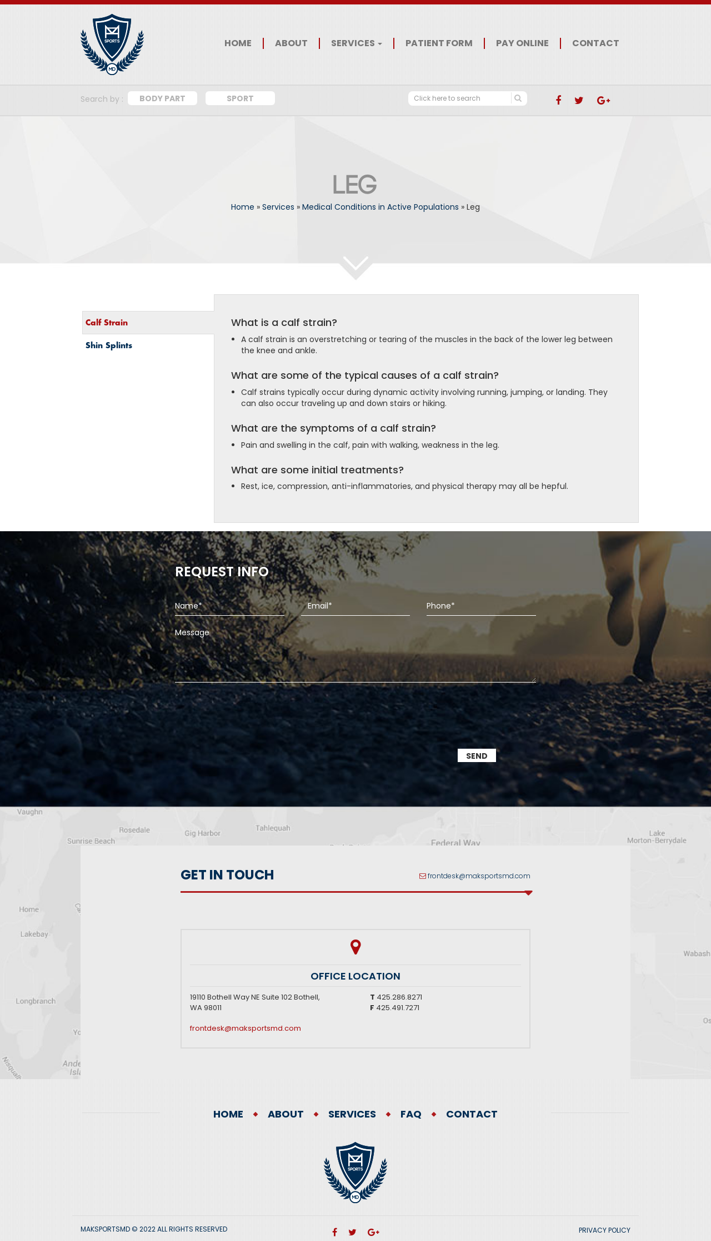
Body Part (162, 98)
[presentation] (259, 723)
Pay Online (522, 43)
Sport (240, 98)
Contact (595, 43)
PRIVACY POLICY (604, 1230)
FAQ (411, 1114)
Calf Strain (107, 323)
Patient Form (439, 43)
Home (238, 43)
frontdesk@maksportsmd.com (479, 876)
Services (356, 43)
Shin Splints (109, 345)
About (291, 43)
